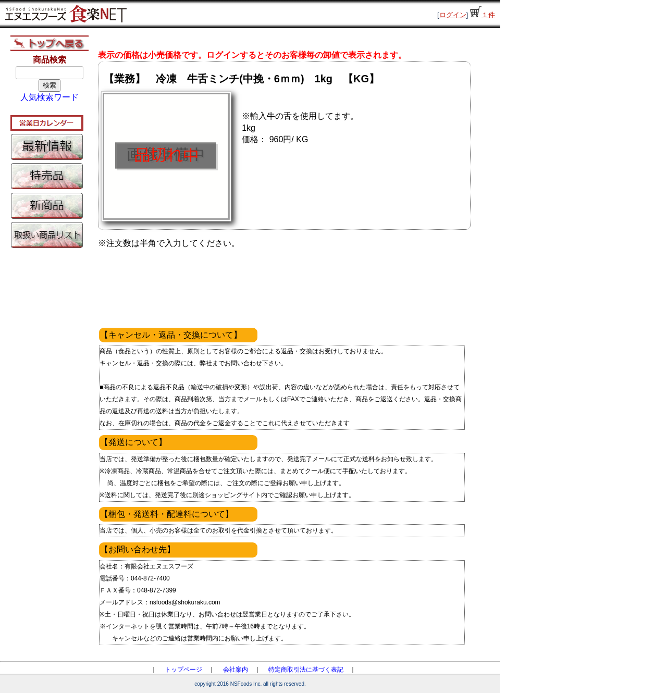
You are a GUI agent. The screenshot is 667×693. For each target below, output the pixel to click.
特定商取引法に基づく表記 (305, 669)
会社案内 (235, 669)
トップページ (183, 669)
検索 (49, 85)
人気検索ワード (49, 97)
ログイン (452, 15)
